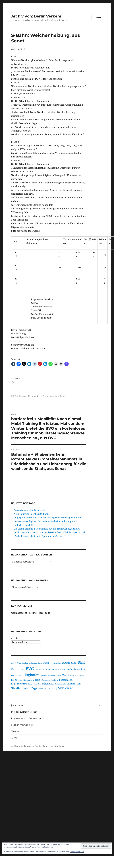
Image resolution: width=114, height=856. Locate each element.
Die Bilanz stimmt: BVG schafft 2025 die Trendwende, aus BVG (47, 528)
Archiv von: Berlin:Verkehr (36, 16)
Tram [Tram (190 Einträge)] (41, 689)
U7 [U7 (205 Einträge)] (56, 689)
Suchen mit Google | (22, 725)
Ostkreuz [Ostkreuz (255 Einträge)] (45, 680)
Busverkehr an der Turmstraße (30, 510)
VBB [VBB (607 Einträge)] (61, 688)
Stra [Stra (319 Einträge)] (79, 683)
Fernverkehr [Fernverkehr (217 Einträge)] (16, 676)
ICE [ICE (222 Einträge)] (12, 680)
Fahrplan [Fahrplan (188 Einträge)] (63, 670)
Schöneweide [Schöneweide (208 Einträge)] (60, 684)
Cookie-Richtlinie (77, 852)
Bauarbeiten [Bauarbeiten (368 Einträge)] (69, 662)
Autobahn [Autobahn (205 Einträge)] (33, 663)
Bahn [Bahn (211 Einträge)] (40, 663)
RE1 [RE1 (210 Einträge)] (71, 680)
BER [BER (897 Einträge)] (81, 662)
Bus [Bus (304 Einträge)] (22, 669)
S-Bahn (61, 396)
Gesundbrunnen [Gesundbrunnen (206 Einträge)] (54, 676)
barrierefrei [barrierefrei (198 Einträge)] (57, 663)
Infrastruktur (52, 396)
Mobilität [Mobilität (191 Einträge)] (18, 680)
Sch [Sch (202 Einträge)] (39, 684)
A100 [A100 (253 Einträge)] (13, 663)
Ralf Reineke (20, 396)
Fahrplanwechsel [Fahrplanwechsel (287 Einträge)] (76, 669)
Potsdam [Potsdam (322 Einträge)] (64, 680)
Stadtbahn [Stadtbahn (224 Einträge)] (71, 684)
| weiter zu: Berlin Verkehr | (25, 712)
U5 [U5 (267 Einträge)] (52, 689)
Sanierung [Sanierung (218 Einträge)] (32, 684)
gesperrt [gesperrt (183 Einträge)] (44, 676)
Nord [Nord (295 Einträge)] (37, 680)
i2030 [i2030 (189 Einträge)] (81, 676)
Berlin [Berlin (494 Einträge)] (15, 669)
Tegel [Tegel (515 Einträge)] (34, 688)
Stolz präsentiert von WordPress (50, 746)
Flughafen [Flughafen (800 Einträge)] (31, 675)
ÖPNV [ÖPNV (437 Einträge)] (68, 688)
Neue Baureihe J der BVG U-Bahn (31, 514)
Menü (97, 17)
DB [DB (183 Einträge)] (43, 670)
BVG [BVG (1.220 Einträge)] (30, 668)
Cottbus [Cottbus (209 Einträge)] (38, 670)
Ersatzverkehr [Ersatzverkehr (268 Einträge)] (52, 669)
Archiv (14, 638)
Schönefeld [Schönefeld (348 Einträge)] (48, 683)
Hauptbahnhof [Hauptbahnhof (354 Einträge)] (70, 675)
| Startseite (17, 705)
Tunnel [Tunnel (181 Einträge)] (47, 689)
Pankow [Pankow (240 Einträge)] (54, 680)
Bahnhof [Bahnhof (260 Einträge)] (47, 663)
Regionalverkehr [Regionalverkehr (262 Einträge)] (19, 684)
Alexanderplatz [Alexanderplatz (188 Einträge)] (22, 663)
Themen (15, 731)
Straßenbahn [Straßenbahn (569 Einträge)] (20, 688)
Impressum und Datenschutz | (27, 718)
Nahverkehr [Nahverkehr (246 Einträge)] (28, 680)
